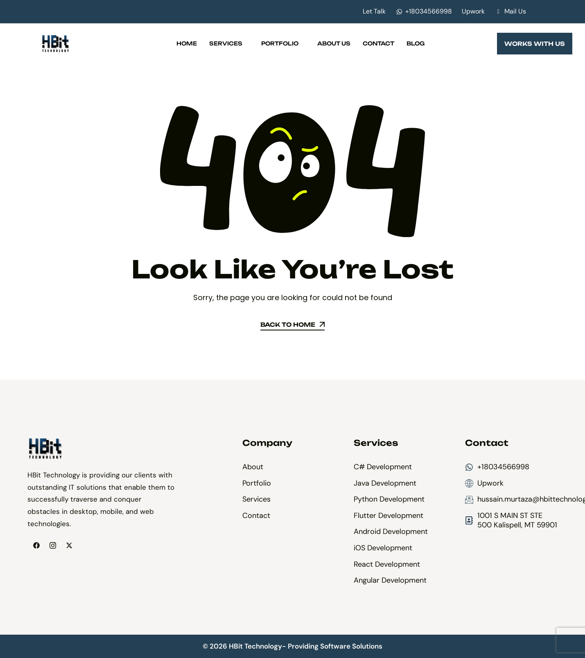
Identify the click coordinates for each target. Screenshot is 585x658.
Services (229, 43)
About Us (333, 43)
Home (186, 43)
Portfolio (283, 43)
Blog (416, 43)
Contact (378, 43)
